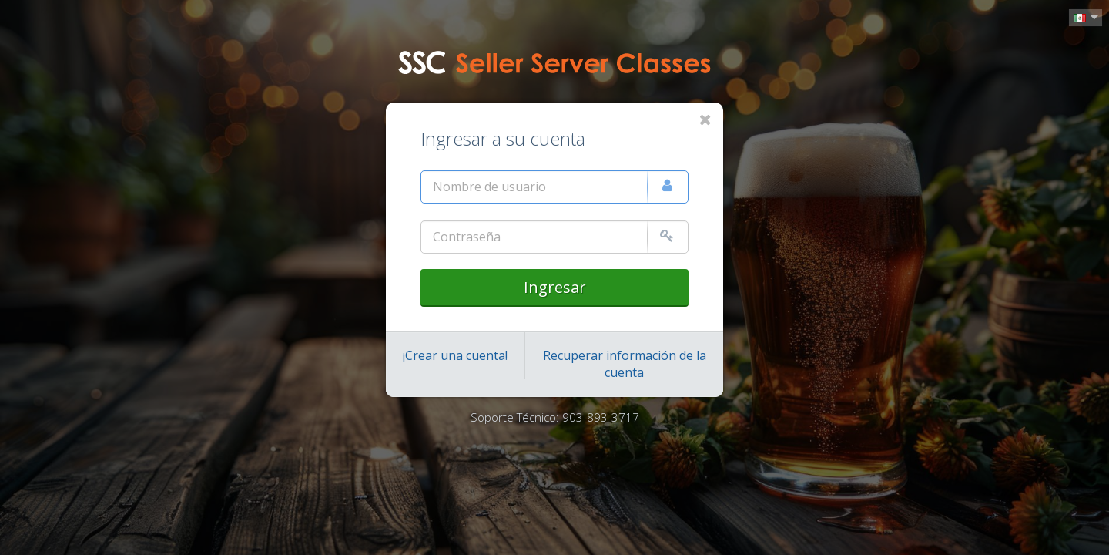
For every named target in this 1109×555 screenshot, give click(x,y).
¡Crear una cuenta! (455, 355)
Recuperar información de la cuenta (624, 364)
